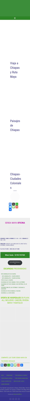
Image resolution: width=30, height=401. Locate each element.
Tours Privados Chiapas (6, 378)
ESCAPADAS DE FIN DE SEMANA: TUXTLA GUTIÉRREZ (13, 282)
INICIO (2, 375)
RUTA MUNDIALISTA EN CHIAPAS (8, 274)
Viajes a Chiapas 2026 (6, 381)
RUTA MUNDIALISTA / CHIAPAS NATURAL (11, 278)
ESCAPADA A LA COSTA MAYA (8, 293)
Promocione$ (9, 375)
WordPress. (20, 394)
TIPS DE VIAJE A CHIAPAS (7, 280)
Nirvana (15, 394)
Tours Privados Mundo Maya (21, 378)
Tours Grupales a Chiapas (21, 375)
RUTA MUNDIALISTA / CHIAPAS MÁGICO (11, 276)
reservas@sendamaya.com (15, 262)
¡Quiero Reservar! (5, 384)
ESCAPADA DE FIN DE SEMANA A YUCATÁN (10, 291)
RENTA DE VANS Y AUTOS (19, 381)
